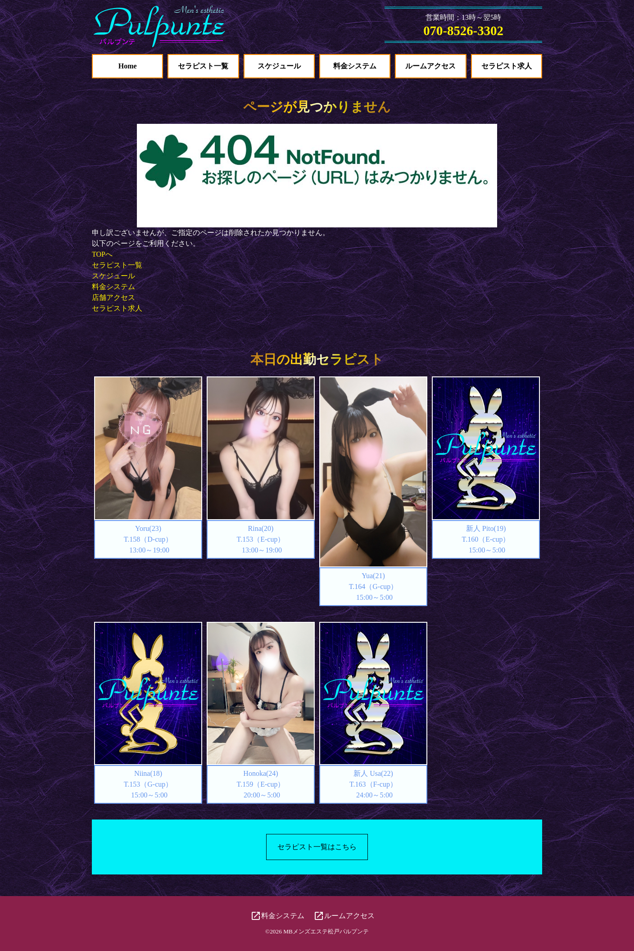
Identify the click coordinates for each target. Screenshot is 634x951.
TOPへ (102, 254)
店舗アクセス (113, 297)
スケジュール (279, 66)
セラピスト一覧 (203, 66)
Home (127, 66)
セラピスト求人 (506, 66)
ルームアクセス (430, 66)
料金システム (354, 66)
